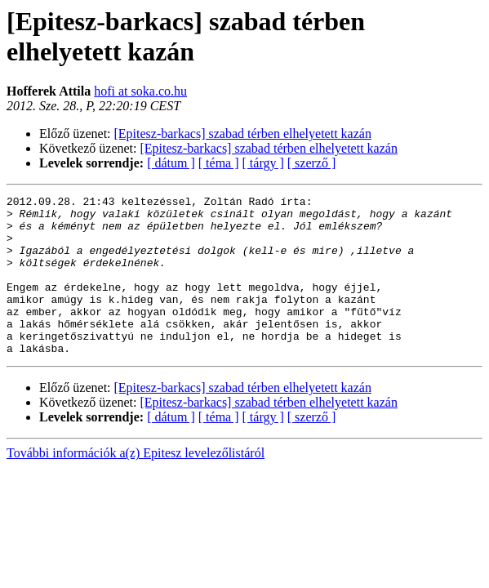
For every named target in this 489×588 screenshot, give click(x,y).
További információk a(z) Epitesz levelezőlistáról (136, 485)
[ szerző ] (311, 163)
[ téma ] (218, 163)
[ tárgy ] (263, 163)
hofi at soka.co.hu (140, 91)
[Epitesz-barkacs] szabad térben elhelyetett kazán (242, 133)
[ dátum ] (171, 163)
